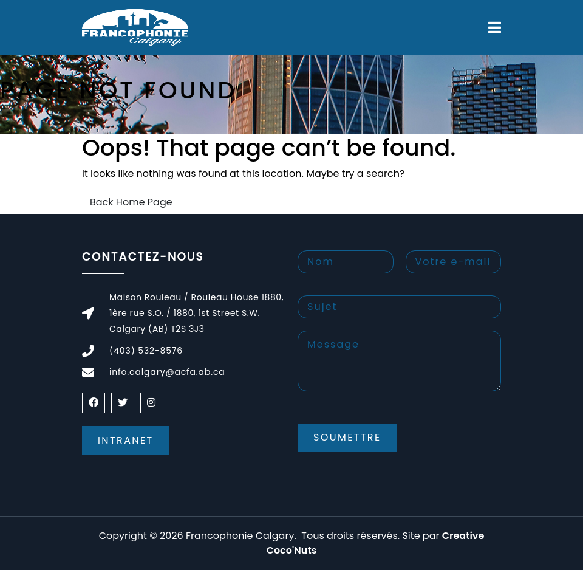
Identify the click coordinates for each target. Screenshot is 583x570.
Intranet (126, 440)
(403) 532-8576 (146, 351)
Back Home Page (131, 202)
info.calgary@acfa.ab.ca (167, 372)
